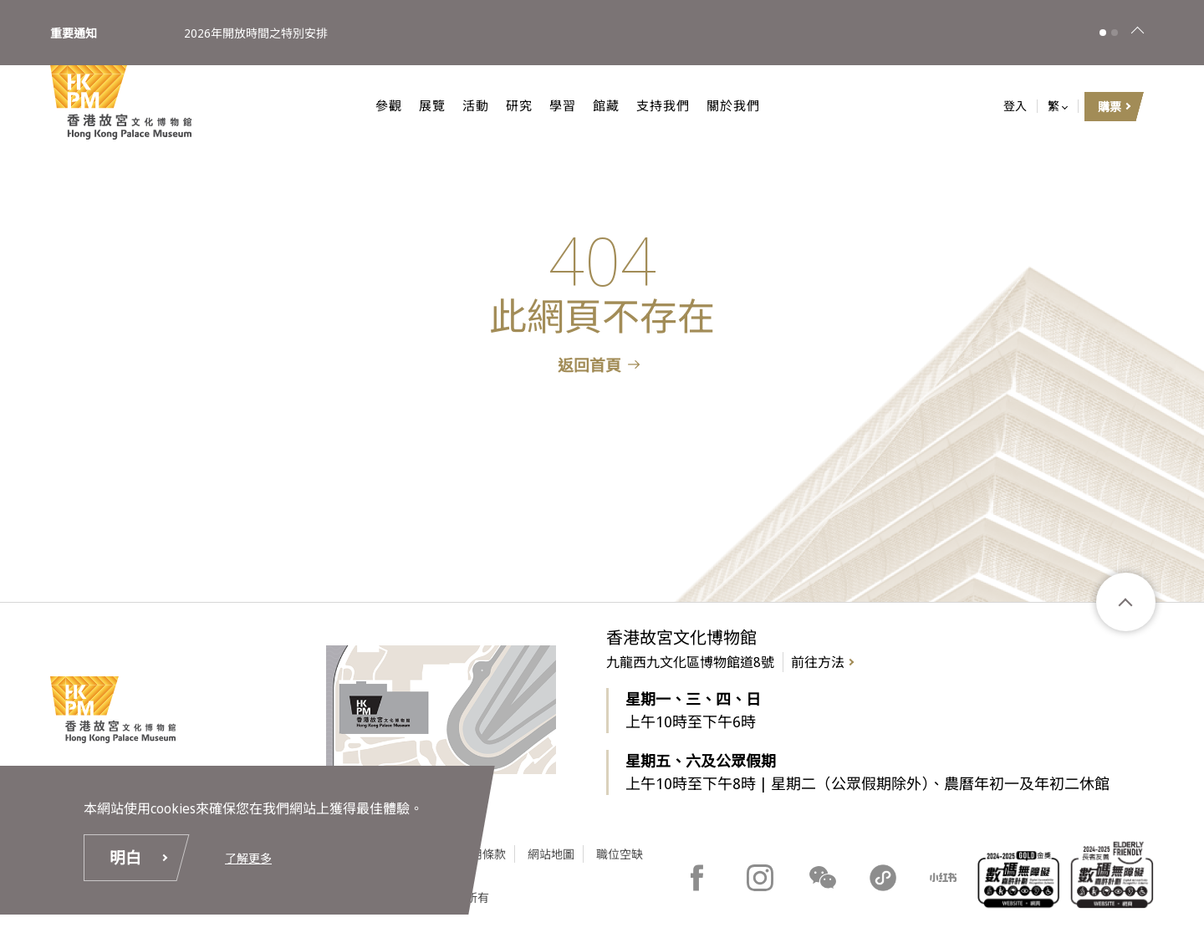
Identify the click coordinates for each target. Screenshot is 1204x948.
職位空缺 (619, 854)
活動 (459, 105)
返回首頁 (589, 365)
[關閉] (1137, 32)
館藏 (590, 105)
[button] (1102, 32)
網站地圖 (551, 854)
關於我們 (717, 105)
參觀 (373, 105)
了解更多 (248, 858)
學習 (546, 105)
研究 (503, 105)
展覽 (416, 105)
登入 (1015, 106)
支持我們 (647, 105)
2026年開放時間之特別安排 (256, 32)
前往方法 (817, 662)
